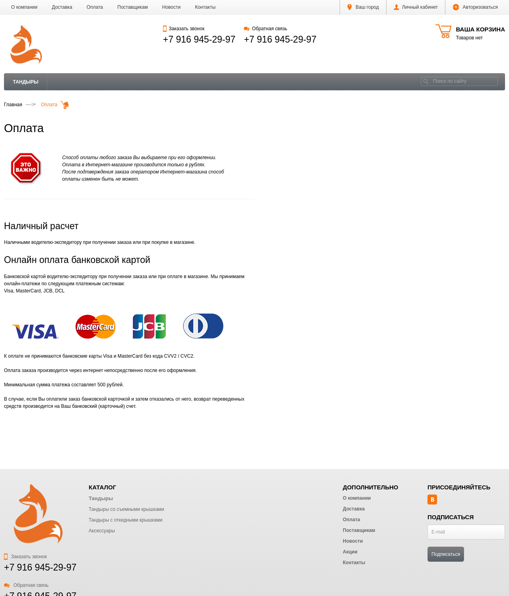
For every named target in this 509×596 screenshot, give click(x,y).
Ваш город (363, 7)
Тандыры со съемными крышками (126, 509)
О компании (24, 7)
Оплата (95, 7)
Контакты (205, 7)
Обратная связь (265, 28)
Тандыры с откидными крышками (125, 520)
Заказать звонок (183, 28)
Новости (171, 7)
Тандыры (26, 82)
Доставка (62, 7)
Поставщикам (132, 7)
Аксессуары (102, 531)
